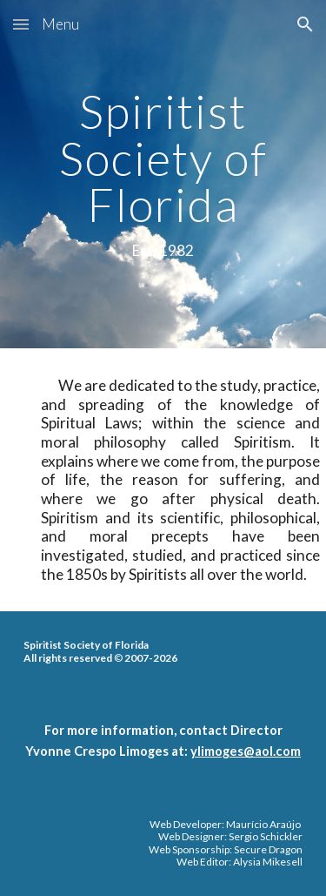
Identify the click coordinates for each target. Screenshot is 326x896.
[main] (163, 174)
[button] (21, 24)
